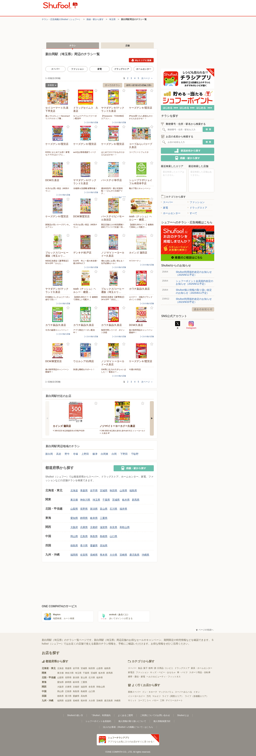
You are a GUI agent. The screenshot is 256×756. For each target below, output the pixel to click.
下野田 (124, 453)
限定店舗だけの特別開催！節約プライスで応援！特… (113, 225)
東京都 (74, 499)
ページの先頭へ (205, 630)
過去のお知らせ (203, 309)
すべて (192, 213)
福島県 (133, 490)
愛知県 (74, 518)
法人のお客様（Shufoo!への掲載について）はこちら (128, 727)
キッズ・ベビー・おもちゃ (163, 672)
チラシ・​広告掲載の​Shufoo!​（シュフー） (61, 19)
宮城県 (103, 490)
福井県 (123, 508)
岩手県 (94, 490)
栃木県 (126, 499)
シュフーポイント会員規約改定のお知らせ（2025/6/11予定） (194, 282)
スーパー (55, 69)
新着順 (50, 85)
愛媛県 (94, 545)
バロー (155, 700)
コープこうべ (144, 700)
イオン (196, 692)
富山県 (103, 508)
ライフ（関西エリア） (172, 696)
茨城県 (116, 499)
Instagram (191, 325)
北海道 (74, 490)
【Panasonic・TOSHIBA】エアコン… (113, 117)
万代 (148, 696)
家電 (99, 69)
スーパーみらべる (183, 692)
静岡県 (84, 518)
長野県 (84, 508)
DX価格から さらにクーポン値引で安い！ (57, 298)
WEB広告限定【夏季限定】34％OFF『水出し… (113, 298)
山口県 (113, 536)
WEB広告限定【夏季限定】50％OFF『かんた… (57, 262)
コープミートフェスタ (139, 152)
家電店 (131, 672)
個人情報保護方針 (161, 721)
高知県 (103, 545)
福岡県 (74, 554)
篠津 (94, 453)
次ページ (147, 78)
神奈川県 (85, 499)
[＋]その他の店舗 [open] (91, 122)
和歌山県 (125, 527)
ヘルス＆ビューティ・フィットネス (163, 676)
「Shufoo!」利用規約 (100, 715)
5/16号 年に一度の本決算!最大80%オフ (85, 262)
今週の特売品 (135, 369)
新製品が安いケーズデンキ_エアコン (57, 225)
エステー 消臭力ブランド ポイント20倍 (141, 298)
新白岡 (49, 453)
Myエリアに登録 (141, 60)
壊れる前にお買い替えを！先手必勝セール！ (113, 262)
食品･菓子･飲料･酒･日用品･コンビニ (155, 668)
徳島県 (74, 545)
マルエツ (156, 696)
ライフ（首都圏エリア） (196, 696)
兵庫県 (84, 527)
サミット (132, 700)
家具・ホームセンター (201, 668)
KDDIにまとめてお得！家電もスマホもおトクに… (57, 153)
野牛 (67, 453)
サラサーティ (135, 261)
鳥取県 (94, 536)
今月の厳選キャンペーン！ (57, 330)
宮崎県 (123, 554)
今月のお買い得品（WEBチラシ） (57, 189)
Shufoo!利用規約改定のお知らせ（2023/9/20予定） (194, 300)
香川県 (84, 545)
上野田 (85, 453)
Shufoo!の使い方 (75, 715)
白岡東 (104, 453)
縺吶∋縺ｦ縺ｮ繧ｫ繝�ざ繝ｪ (138, 85)
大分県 (113, 554)
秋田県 (113, 490)
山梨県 (74, 508)
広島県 (84, 536)
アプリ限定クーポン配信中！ (84, 331)
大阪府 (74, 527)
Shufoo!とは (183, 715)
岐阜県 (94, 518)
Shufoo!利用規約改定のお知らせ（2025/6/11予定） (194, 273)
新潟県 (94, 508)
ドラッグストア (121, 69)
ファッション (77, 69)
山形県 (123, 490)
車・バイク (182, 672)
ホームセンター (143, 69)
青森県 (84, 490)
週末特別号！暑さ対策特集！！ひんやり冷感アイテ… (112, 190)
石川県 (113, 508)
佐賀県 (84, 554)
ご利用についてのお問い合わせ (155, 715)
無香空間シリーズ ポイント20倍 (113, 331)
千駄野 (134, 453)
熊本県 (103, 554)
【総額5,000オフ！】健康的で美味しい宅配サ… (141, 225)
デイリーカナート (174, 700)
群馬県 (135, 499)
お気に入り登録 (68, 90)
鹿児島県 (134, 554)
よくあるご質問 (125, 715)
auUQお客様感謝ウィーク (84, 152)
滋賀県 (103, 527)
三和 (162, 700)
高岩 (58, 453)
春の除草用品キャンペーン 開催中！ (141, 331)
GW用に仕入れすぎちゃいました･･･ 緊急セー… (113, 370)
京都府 (94, 527)
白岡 (114, 453)
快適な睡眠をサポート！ (84, 369)
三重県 (103, 518)
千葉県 (106, 499)
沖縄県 (145, 554)
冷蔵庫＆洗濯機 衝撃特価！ (85, 188)
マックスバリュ (166, 692)
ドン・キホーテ (149, 692)
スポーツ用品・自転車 (199, 672)
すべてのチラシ (112, 85)
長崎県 (94, 554)
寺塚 (75, 453)
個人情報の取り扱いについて (132, 721)
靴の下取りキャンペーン (140, 188)
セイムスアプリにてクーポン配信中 (85, 117)
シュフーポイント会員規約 (98, 721)
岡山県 (74, 536)
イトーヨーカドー (136, 696)
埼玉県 (112, 19)
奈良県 (113, 527)
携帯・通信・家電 (136, 676)
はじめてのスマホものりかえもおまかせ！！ (113, 153)
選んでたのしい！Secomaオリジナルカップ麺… (57, 117)
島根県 (103, 536)
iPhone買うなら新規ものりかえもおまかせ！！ (141, 117)
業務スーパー (134, 692)
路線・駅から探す (95, 19)
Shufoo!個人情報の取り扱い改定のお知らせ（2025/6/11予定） (194, 291)
